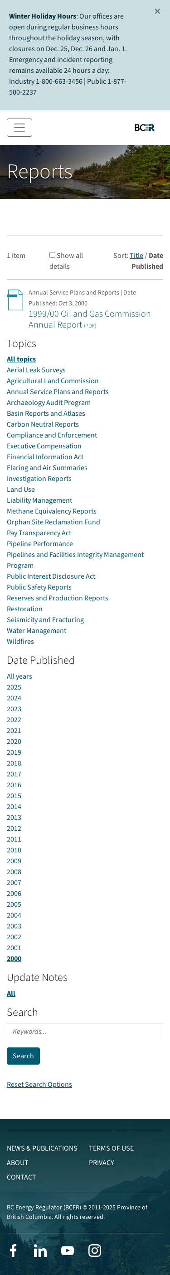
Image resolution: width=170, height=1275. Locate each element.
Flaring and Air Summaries (47, 468)
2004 (14, 915)
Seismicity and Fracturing (45, 620)
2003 (14, 926)
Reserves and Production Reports (57, 598)
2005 (14, 904)
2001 (14, 948)
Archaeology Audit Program (49, 403)
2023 (14, 709)
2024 (14, 698)
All (11, 994)
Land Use (21, 490)
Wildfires (20, 642)
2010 (14, 850)
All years (19, 676)
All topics (21, 359)
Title (136, 256)
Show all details (66, 261)
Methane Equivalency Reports (52, 511)
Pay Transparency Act (39, 533)
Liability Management (39, 500)
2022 (14, 720)
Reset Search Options (39, 1084)
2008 (14, 872)
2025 (14, 687)
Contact (21, 1177)
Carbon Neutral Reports (43, 424)
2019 (14, 752)
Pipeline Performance (40, 544)
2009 (14, 861)
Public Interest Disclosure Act (51, 576)
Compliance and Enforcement (52, 435)
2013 (14, 818)
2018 (14, 763)
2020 (14, 742)
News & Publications (42, 1148)
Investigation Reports (39, 479)
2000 (14, 959)
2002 (14, 937)
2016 (14, 785)
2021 (14, 731)
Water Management (36, 631)
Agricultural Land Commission (53, 381)
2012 (14, 828)
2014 (14, 807)
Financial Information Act (45, 457)
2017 (14, 774)
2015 (14, 796)
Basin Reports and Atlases (46, 414)
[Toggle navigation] (19, 128)
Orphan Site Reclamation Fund (53, 522)
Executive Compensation (44, 446)
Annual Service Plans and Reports (58, 392)
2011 (14, 839)
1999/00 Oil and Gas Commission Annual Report (90, 319)
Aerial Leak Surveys (36, 370)
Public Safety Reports (39, 587)
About (18, 1163)
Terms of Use (111, 1148)
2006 (14, 894)
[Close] (157, 12)
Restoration (25, 609)
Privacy (101, 1163)
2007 (14, 883)
